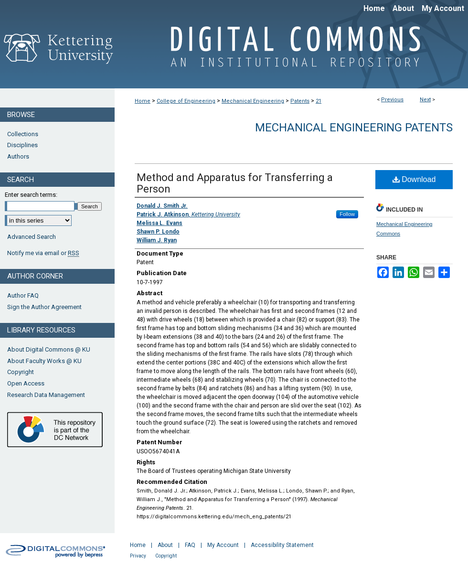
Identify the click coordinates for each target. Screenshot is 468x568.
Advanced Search (31, 236)
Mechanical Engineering (253, 101)
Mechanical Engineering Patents (354, 127)
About (165, 545)
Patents (299, 101)
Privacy (138, 555)
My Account (223, 545)
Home (142, 101)
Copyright (20, 371)
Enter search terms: (31, 194)
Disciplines (22, 145)
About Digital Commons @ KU (48, 349)
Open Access (25, 383)
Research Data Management (46, 394)
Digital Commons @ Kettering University (291, 51)
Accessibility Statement (282, 545)
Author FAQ (23, 295)
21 (318, 101)
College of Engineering (186, 101)
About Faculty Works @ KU (44, 360)
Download (414, 179)
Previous (392, 99)
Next (425, 99)
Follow (347, 214)
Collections (22, 134)
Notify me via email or (43, 253)
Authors (18, 156)
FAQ (190, 545)
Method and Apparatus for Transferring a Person (235, 183)
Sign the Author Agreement (44, 307)
